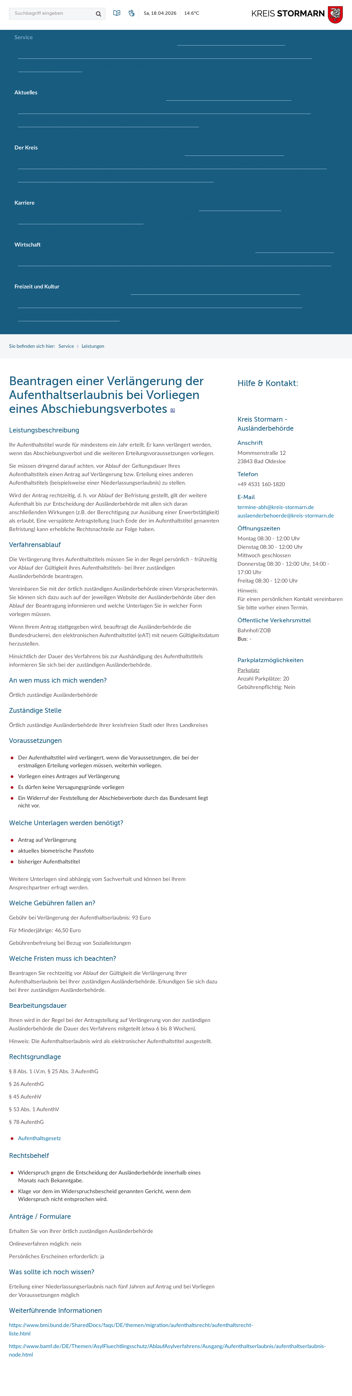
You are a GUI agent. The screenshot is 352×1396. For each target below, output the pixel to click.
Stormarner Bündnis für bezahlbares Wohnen (122, 272)
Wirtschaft (27, 245)
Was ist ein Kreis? (140, 189)
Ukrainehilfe (64, 133)
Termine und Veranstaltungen (184, 314)
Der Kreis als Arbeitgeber (52, 217)
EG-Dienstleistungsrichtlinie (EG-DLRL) (119, 259)
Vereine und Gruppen (48, 327)
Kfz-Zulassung (270, 52)
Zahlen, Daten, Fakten (190, 189)
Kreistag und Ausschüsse (258, 162)
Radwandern (286, 301)
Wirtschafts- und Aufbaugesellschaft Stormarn (227, 272)
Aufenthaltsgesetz (39, 1138)
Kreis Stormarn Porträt (130, 162)
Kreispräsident (208, 162)
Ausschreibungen (44, 107)
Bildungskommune (146, 107)
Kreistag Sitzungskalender (53, 120)
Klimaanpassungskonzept (264, 107)
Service (23, 37)
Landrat (140, 175)
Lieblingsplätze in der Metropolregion (106, 314)
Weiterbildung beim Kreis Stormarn (63, 230)
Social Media (218, 120)
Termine (34, 133)
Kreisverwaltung (106, 175)
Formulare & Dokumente (151, 51)
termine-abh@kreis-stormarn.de (275, 507)
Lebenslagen (101, 65)
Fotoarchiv (185, 107)
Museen (207, 301)
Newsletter (140, 120)
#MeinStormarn (182, 133)
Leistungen (133, 65)
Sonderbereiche (172, 175)
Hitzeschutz (217, 107)
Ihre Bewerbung (104, 217)
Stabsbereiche (212, 175)
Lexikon (161, 65)
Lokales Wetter (104, 120)
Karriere (24, 203)
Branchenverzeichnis (48, 259)
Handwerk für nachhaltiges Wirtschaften (212, 259)
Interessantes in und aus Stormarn (62, 162)
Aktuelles (25, 93)
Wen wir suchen (126, 230)
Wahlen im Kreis (309, 175)
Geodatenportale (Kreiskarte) (216, 52)
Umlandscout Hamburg (277, 314)
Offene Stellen (222, 217)
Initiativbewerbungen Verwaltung (164, 217)
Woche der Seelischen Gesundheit (121, 133)
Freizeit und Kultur (36, 287)
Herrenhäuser (94, 301)
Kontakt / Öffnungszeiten (53, 65)
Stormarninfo (296, 120)
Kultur (124, 301)
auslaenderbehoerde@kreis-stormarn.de (285, 516)
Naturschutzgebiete (244, 301)
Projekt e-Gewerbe (46, 272)
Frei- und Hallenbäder (49, 301)
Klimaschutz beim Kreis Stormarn (298, 259)
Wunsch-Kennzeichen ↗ (286, 65)
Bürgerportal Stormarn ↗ (52, 51)
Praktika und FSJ (263, 217)
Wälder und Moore (100, 327)
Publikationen (191, 65)
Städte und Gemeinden (259, 175)
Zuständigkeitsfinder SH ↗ (54, 78)
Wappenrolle (100, 189)
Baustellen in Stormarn (95, 107)
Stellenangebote (257, 120)
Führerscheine (102, 51)
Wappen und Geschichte (52, 189)
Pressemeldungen (178, 120)
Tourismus (234, 314)
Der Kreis (26, 148)
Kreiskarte (174, 162)
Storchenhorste (42, 314)
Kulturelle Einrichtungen (164, 301)
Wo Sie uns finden (233, 65)
